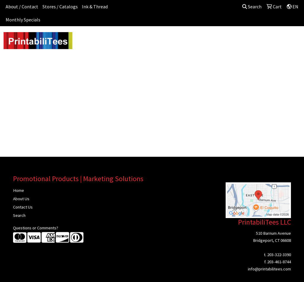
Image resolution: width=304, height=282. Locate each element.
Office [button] (245, 39)
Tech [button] (264, 39)
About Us (21, 198)
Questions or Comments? (35, 228)
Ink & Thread (95, 7)
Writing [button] (285, 39)
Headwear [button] (198, 39)
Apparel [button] (85, 39)
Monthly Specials (23, 20)
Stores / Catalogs (60, 7)
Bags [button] (130, 39)
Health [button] (224, 39)
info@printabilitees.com (269, 269)
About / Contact (22, 7)
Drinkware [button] (154, 39)
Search (252, 7)
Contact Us (23, 207)
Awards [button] (109, 39)
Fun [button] (176, 39)
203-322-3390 (279, 254)
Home (18, 190)
